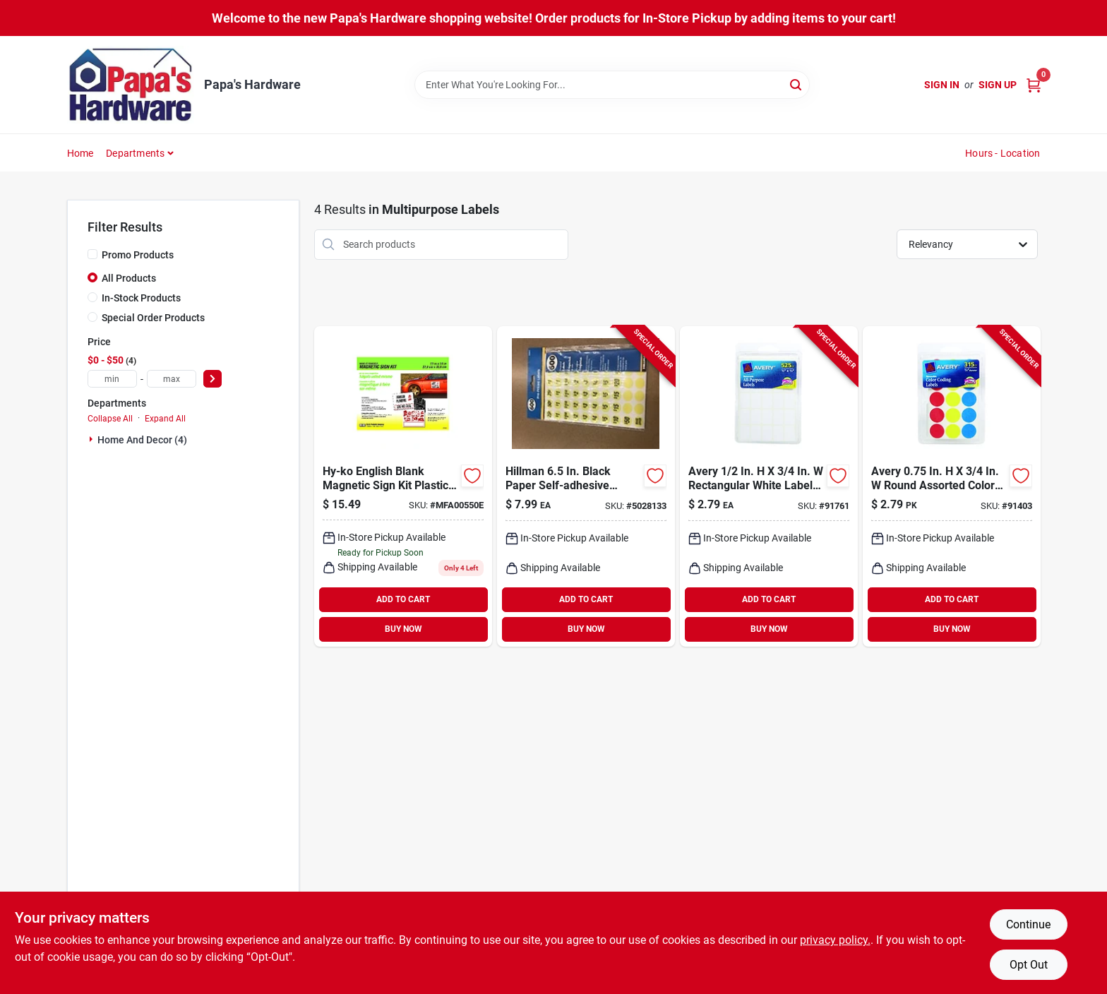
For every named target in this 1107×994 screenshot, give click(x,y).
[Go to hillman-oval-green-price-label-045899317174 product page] (586, 486)
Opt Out (1029, 964)
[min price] (112, 379)
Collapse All (110, 419)
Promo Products (138, 254)
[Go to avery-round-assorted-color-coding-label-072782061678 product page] (952, 486)
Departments (135, 153)
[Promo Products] (92, 254)
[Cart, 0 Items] (1034, 85)
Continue (1028, 924)
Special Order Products (153, 317)
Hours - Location (1002, 153)
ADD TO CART (403, 599)
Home (80, 153)
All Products (129, 278)
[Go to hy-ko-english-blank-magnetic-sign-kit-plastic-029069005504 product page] (403, 486)
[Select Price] (212, 379)
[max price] (171, 379)
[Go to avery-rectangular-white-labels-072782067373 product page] (769, 486)
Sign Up (998, 84)
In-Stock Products (141, 297)
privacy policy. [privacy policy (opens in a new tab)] (835, 940)
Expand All (165, 419)
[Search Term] (612, 85)
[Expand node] (92, 439)
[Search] (796, 83)
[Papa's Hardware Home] (130, 85)
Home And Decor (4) (142, 439)
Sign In (941, 84)
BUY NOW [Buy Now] (403, 629)
